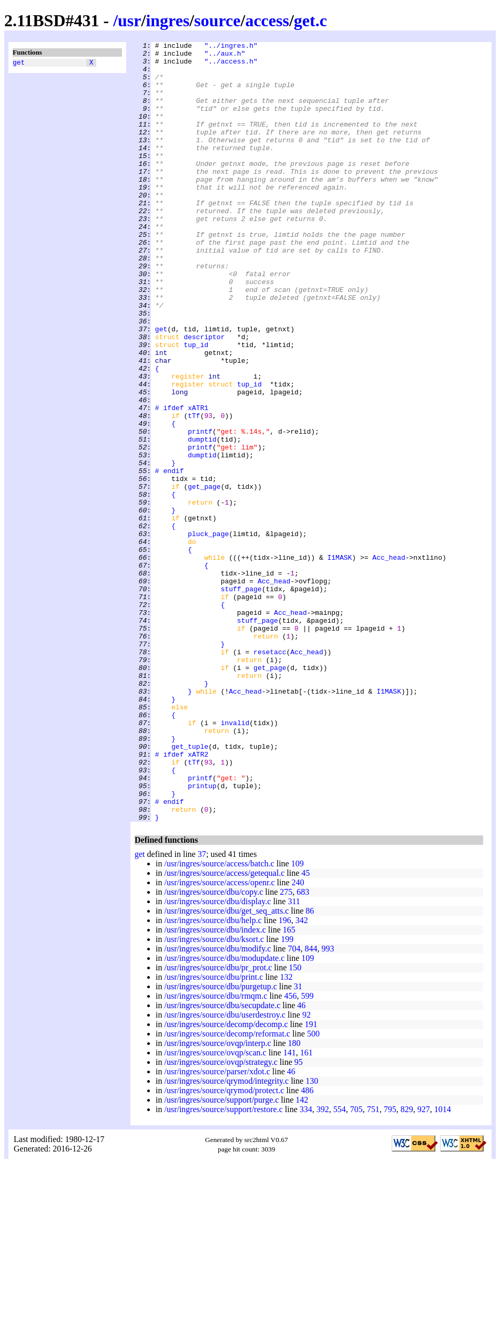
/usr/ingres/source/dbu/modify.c (217, 1104)
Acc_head (388, 661)
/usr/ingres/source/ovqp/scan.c (215, 1208)
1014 (442, 1265)
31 (298, 1142)
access (267, 20)
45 (305, 1028)
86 (309, 1066)
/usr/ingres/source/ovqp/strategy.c (220, 1217)
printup (202, 935)
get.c (310, 20)
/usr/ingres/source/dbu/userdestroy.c (224, 1170)
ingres (167, 20)
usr (129, 20)
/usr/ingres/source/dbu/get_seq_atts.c (226, 1066)
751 (373, 1265)
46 (301, 1161)
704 (294, 1104)
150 (295, 1123)
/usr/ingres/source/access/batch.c (219, 1019)
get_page (204, 576)
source (217, 20)
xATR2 (198, 897)
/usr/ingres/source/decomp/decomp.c (226, 1180)
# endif (169, 557)
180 (294, 1199)
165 (289, 1085)
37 (202, 1010)
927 (423, 1265)
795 (390, 1265)
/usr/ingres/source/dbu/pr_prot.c (218, 1123)
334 (306, 1265)
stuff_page (241, 699)
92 (306, 1170)
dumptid (202, 519)
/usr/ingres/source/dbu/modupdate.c (224, 1113)
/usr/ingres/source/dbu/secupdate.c (222, 1161)
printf (200, 510)
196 (285, 1076)
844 (310, 1104)
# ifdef (169, 481)
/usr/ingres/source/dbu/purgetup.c (220, 1142)
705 (356, 1265)
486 (307, 1246)
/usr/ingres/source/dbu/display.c (217, 1057)
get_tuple (189, 888)
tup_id (195, 406)
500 (313, 1189)
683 (303, 1047)
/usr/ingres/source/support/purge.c (221, 1255)
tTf (194, 491)
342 (301, 1076)
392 (323, 1265)
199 (287, 1095)
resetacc (269, 774)
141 (289, 1208)
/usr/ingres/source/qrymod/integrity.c (226, 1236)
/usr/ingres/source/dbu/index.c (215, 1085)
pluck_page (208, 632)
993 (327, 1104)
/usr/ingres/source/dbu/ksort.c (214, 1095)
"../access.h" (230, 65)
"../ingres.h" (230, 46)
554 (339, 1265)
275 (286, 1047)
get (19, 63)
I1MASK (339, 661)
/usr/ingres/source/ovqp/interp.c (217, 1199)
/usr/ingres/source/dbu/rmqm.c (215, 1151)
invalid (235, 859)
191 (311, 1180)
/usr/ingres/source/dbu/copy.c (213, 1047)
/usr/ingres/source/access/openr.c (219, 1038)
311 (294, 1057)
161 (306, 1208)
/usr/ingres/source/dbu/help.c (212, 1076)
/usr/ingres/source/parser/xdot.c (217, 1227)
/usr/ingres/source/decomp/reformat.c (227, 1189)
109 (297, 1019)
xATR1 (198, 481)
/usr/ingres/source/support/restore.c (223, 1265)
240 (298, 1038)
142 (301, 1255)
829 (407, 1265)
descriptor (204, 396)
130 (311, 1236)
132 (286, 1132)
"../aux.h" (224, 56)
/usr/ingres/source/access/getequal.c (224, 1028)
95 (298, 1217)
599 (307, 1151)
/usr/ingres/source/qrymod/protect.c (224, 1246)
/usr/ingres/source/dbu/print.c (213, 1132)
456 (290, 1151)
